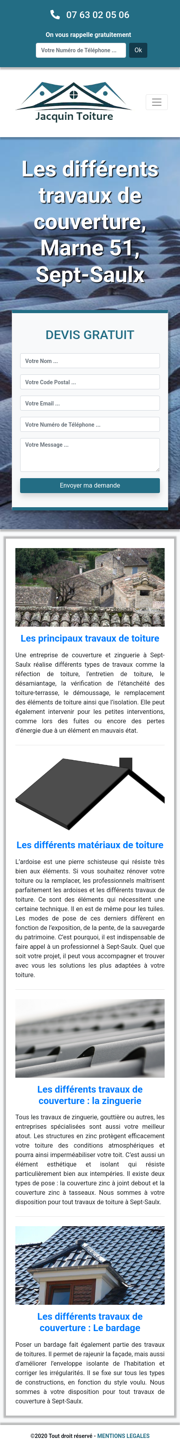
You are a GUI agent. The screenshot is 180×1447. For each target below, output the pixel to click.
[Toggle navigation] (157, 102)
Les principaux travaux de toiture (89, 638)
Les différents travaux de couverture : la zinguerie (90, 1095)
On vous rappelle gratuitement (88, 35)
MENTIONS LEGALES (123, 1436)
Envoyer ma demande (90, 485)
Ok (138, 50)
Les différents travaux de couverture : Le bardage (90, 1322)
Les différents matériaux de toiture (90, 845)
